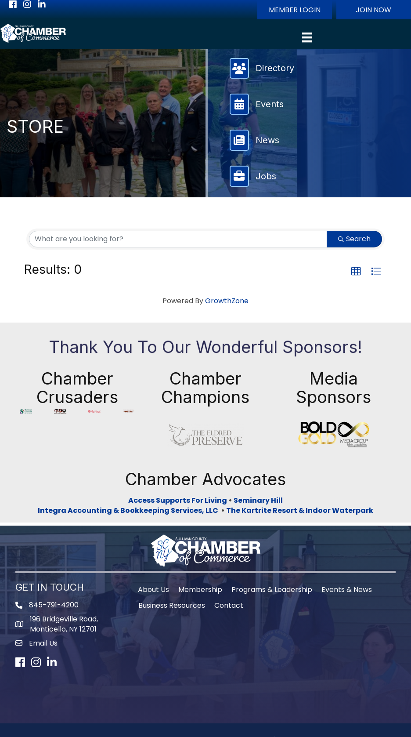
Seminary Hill (258, 470)
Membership (200, 559)
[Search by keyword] (178, 239)
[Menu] (307, 37)
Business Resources (171, 575)
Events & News (346, 559)
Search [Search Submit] (354, 239)
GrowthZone (227, 301)
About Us (153, 559)
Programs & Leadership (271, 559)
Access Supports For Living (177, 470)
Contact (228, 575)
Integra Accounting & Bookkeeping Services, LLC (129, 480)
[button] (294, 9)
